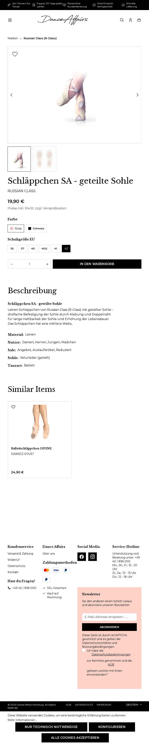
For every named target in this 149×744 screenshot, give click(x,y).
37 (22, 248)
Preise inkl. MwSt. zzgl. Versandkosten (37, 208)
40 (33, 248)
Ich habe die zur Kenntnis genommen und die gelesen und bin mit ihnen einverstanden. (111, 662)
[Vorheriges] (11, 95)
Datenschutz (16, 566)
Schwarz (36, 228)
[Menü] (10, 20)
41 (55, 248)
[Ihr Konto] (130, 20)
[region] (74, 109)
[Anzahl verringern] (11, 264)
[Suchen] (122, 20)
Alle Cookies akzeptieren (75, 738)
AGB (111, 664)
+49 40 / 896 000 (24, 588)
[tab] (32, 291)
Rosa (16, 228)
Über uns (48, 553)
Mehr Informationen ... (23, 720)
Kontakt (13, 572)
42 (66, 248)
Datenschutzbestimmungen (111, 654)
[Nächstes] (137, 95)
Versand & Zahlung (20, 553)
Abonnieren (109, 627)
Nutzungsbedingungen (98, 647)
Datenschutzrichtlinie (96, 643)
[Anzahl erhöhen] (47, 264)
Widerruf (13, 560)
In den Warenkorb (97, 264)
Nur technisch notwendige (51, 727)
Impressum (104, 704)
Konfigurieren (112, 727)
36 (12, 248)
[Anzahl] (29, 264)
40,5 (44, 248)
